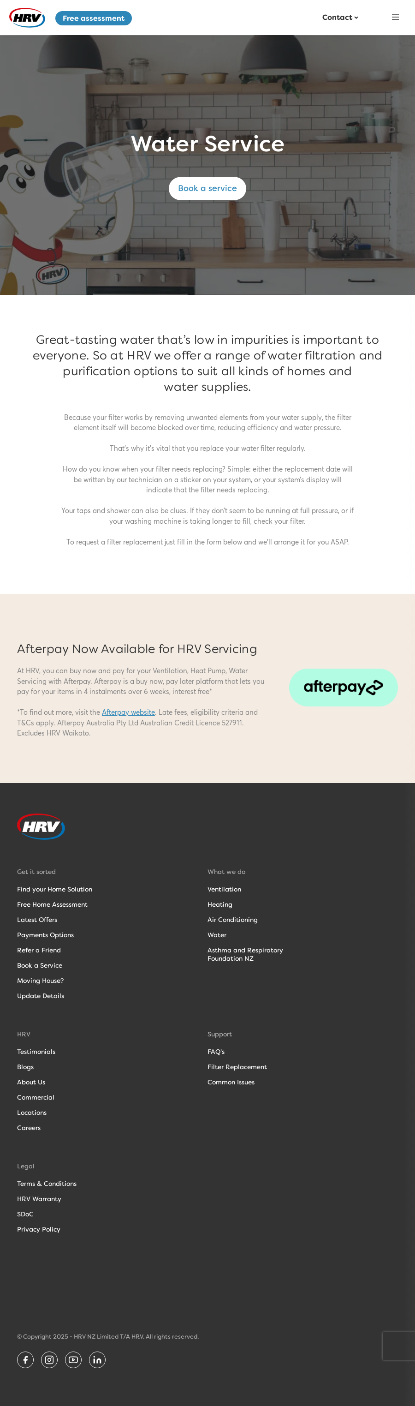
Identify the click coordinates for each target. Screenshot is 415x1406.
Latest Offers (37, 919)
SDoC (25, 1214)
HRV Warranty (39, 1199)
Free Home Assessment (52, 904)
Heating (220, 904)
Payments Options (45, 935)
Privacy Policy (38, 1229)
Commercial (35, 1097)
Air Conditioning (233, 919)
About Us (31, 1082)
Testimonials (36, 1051)
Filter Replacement (237, 1067)
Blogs (25, 1067)
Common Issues (231, 1082)
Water (217, 935)
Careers (29, 1128)
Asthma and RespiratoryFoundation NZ (245, 954)
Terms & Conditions (47, 1183)
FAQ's (216, 1051)
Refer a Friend (39, 950)
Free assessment (94, 18)
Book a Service (39, 965)
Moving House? (40, 980)
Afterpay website (128, 712)
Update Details (40, 996)
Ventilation (224, 889)
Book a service (207, 188)
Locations (32, 1112)
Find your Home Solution (54, 889)
